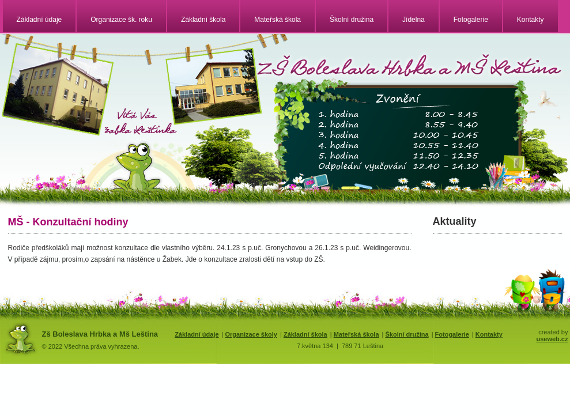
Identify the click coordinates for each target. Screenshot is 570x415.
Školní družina (351, 20)
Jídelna (413, 20)
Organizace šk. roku (121, 20)
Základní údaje (39, 20)
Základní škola (203, 20)
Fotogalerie (471, 20)
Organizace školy (251, 334)
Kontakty (530, 20)
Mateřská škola (277, 20)
